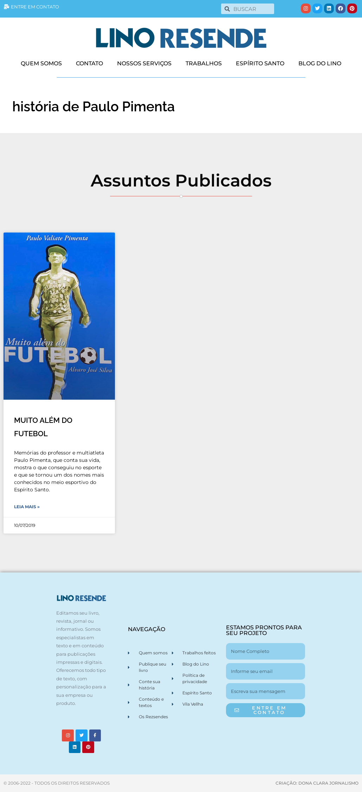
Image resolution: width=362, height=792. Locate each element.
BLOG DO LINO (319, 63)
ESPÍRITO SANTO (260, 63)
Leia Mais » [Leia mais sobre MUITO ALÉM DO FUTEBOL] (27, 506)
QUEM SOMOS (41, 63)
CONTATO (89, 63)
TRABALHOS (204, 63)
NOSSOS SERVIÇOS (144, 63)
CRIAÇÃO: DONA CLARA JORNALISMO (317, 783)
